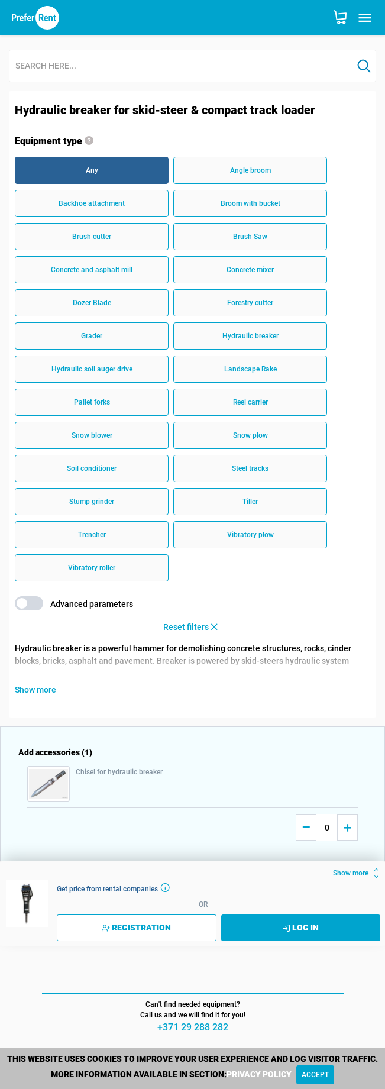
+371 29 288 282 (192, 1027)
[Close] (315, 1074)
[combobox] (181, 66)
